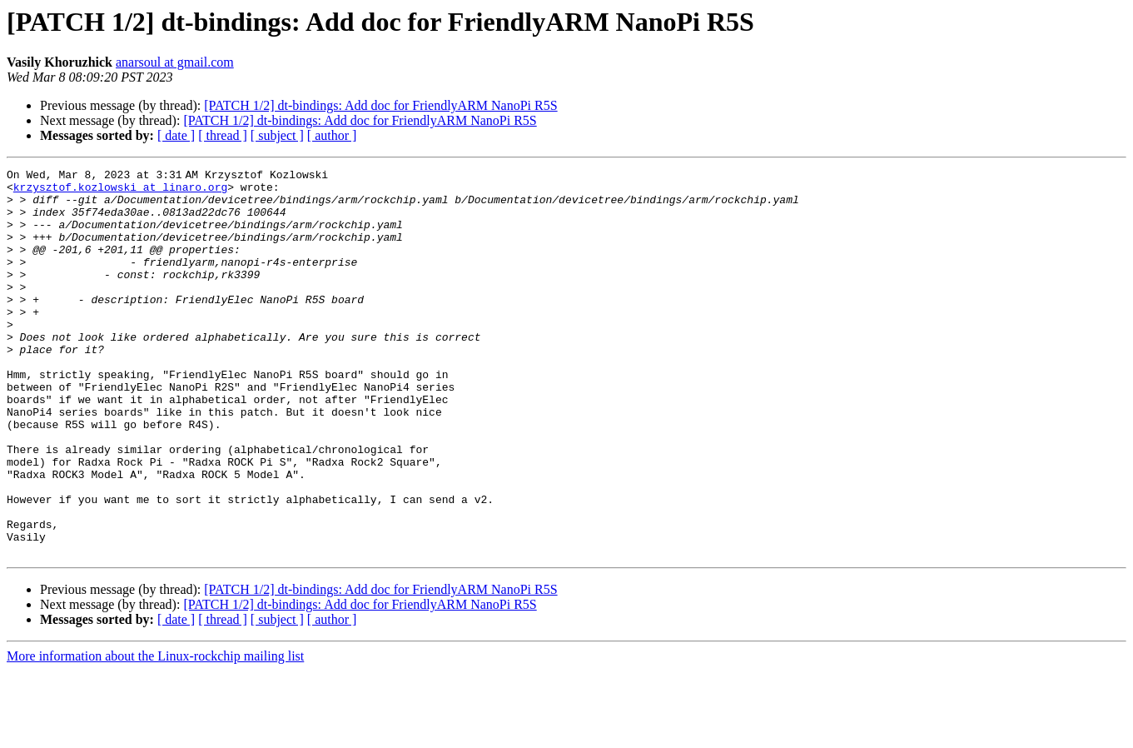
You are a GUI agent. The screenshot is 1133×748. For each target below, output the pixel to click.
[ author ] (332, 135)
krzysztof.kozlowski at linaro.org (120, 191)
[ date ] (176, 135)
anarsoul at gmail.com (175, 62)
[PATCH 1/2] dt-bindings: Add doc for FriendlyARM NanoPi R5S (380, 105)
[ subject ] (277, 135)
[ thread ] (222, 135)
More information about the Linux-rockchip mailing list (155, 733)
